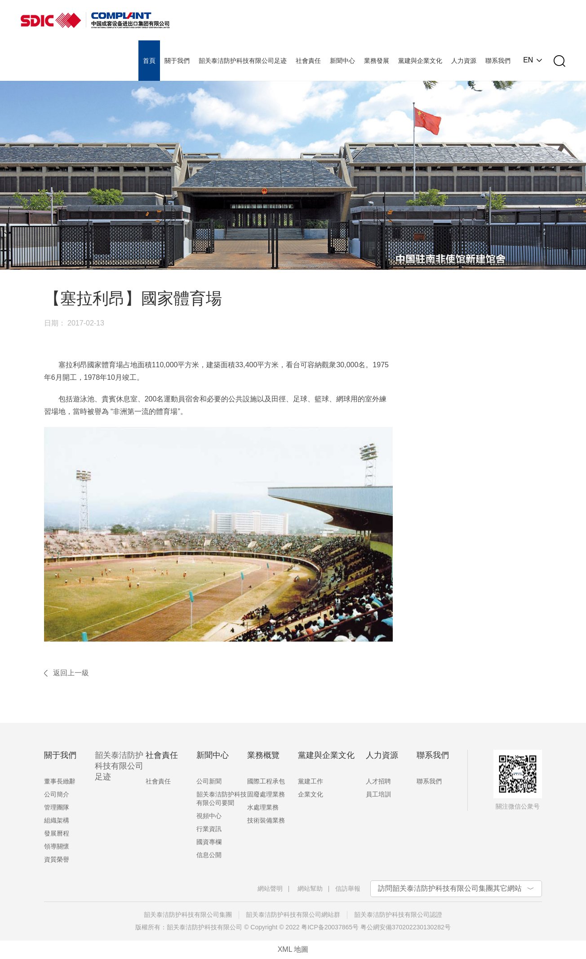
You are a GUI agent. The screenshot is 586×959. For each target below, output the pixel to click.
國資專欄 (209, 841)
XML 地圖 (293, 949)
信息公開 (209, 854)
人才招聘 (378, 781)
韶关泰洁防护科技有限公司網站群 (293, 914)
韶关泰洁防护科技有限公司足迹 (119, 766)
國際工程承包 (266, 781)
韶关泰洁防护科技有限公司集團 (188, 914)
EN (528, 60)
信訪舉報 (347, 888)
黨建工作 (310, 781)
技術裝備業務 (266, 820)
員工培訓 (378, 794)
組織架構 (56, 820)
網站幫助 (310, 888)
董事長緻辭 (59, 781)
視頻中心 (209, 815)
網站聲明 (270, 888)
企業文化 (310, 794)
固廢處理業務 (266, 794)
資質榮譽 (56, 859)
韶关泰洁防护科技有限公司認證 (398, 914)
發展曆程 (56, 833)
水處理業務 (263, 807)
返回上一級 (71, 673)
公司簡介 (56, 794)
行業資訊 (209, 828)
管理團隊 (56, 807)
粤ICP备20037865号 (330, 927)
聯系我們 (429, 781)
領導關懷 (56, 846)
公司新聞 (209, 781)
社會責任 (158, 781)
